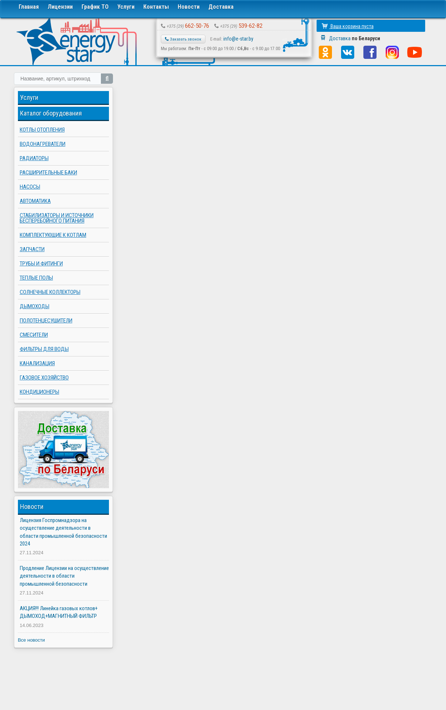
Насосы (30, 187)
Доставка (221, 6)
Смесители (34, 335)
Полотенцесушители (46, 320)
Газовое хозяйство (44, 377)
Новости (189, 6)
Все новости (31, 640)
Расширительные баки (48, 172)
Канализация (37, 363)
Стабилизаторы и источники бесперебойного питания (57, 218)
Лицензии (60, 6)
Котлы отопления (42, 129)
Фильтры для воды (44, 349)
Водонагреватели (42, 144)
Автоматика (35, 201)
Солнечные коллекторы (50, 292)
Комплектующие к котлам (53, 235)
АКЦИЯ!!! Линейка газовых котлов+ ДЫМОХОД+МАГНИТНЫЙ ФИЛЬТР (59, 612)
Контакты (156, 6)
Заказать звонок (183, 39)
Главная (29, 6)
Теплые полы (36, 278)
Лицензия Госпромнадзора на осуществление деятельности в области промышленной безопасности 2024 (63, 532)
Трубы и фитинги (41, 263)
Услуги (126, 6)
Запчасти (32, 249)
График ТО (95, 6)
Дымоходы (34, 306)
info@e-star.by (238, 39)
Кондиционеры (39, 392)
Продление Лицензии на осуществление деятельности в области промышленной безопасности (64, 576)
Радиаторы (34, 158)
